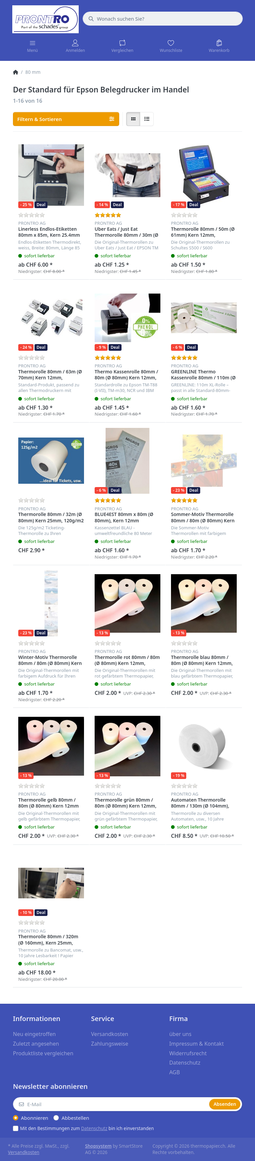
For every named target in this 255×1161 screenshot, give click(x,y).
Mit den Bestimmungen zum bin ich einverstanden (87, 1128)
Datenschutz (94, 1128)
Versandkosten (23, 1152)
